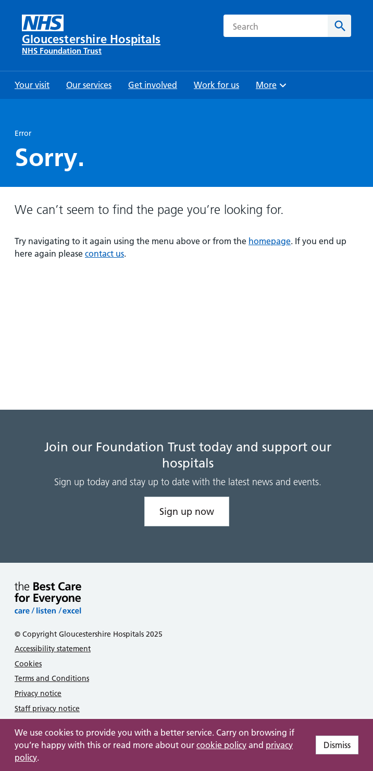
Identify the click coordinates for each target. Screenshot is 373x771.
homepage (269, 241)
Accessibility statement (53, 648)
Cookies (28, 663)
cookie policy (221, 745)
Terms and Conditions (52, 678)
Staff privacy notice (47, 708)
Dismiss (337, 745)
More (272, 88)
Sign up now (186, 511)
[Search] (339, 26)
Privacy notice (38, 693)
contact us (104, 253)
